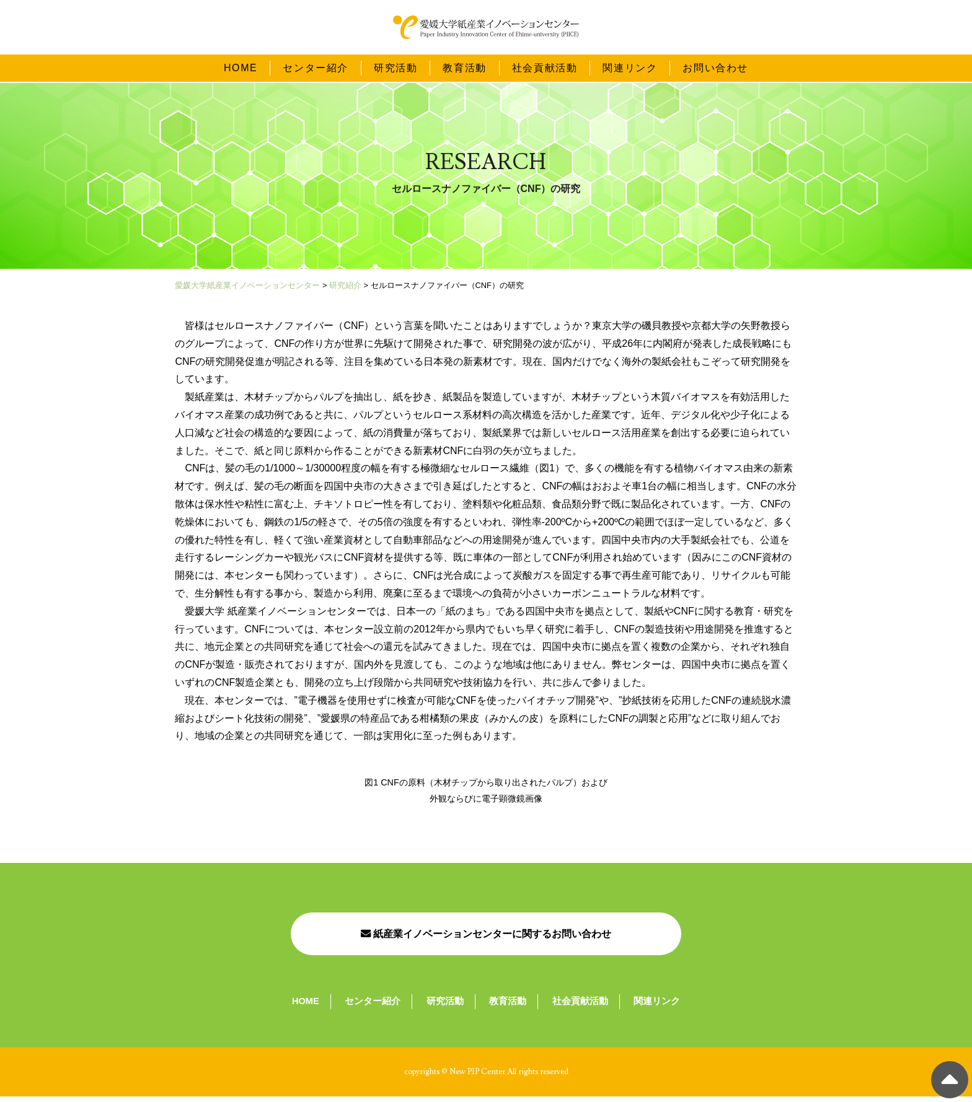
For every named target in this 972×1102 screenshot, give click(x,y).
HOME (240, 69)
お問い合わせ (715, 69)
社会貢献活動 (545, 69)
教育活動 (464, 69)
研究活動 (395, 69)
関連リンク (630, 69)
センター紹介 (315, 69)
